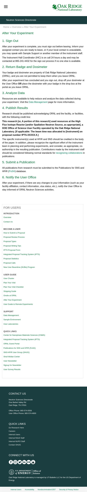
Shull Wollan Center (11, 357)
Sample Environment (12, 320)
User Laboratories (10, 324)
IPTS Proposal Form (11, 250)
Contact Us (8, 222)
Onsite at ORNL (9, 295)
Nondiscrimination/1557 (47, 490)
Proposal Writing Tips (12, 246)
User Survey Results (11, 369)
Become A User (11, 229)
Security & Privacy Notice (69, 490)
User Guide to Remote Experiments (18, 304)
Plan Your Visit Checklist (13, 287)
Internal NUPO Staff (17, 441)
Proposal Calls (9, 263)
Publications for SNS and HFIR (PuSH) (19, 348)
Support (8, 311)
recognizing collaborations (69, 153)
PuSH (12, 171)
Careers (12, 431)
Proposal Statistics (11, 259)
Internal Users (14, 434)
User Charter (8, 278)
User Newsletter (10, 361)
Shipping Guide (9, 291)
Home (6, 27)
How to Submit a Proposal (14, 233)
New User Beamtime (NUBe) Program (19, 267)
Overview (16, 27)
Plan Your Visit (9, 283)
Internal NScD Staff (16, 438)
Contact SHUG (15, 445)
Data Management (38, 102)
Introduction (11, 213)
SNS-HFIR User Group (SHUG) (16, 352)
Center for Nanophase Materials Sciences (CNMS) (24, 335)
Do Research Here (16, 428)
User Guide (9, 274)
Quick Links (9, 331)
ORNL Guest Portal (11, 344)
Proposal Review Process (14, 237)
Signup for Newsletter (12, 365)
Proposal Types (9, 241)
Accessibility (29, 490)
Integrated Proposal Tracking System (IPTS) (21, 254)
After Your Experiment (12, 300)
